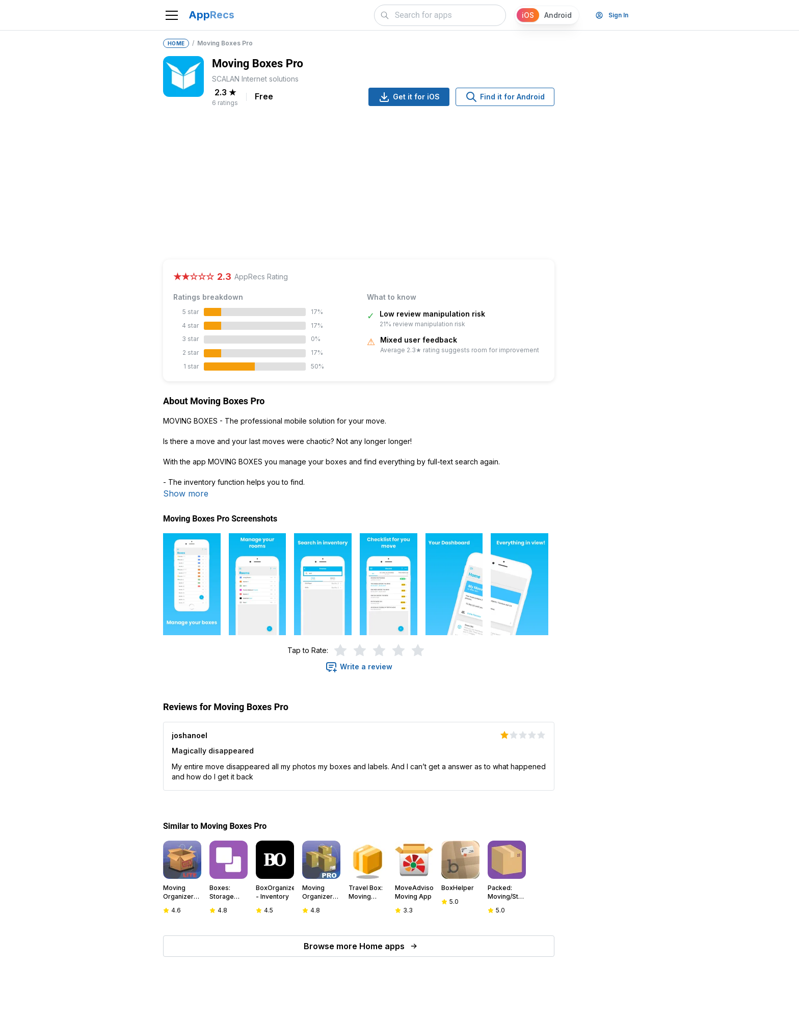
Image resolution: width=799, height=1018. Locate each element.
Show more (185, 493)
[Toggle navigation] (171, 15)
